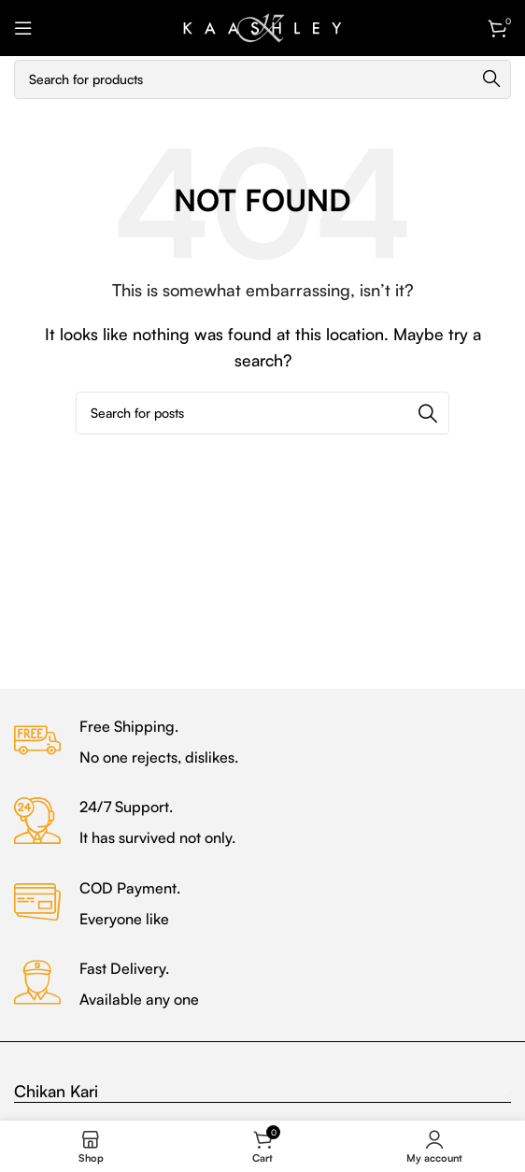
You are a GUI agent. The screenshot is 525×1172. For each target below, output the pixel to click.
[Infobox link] (262, 743)
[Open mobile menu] (23, 28)
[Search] (262, 79)
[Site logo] (262, 26)
